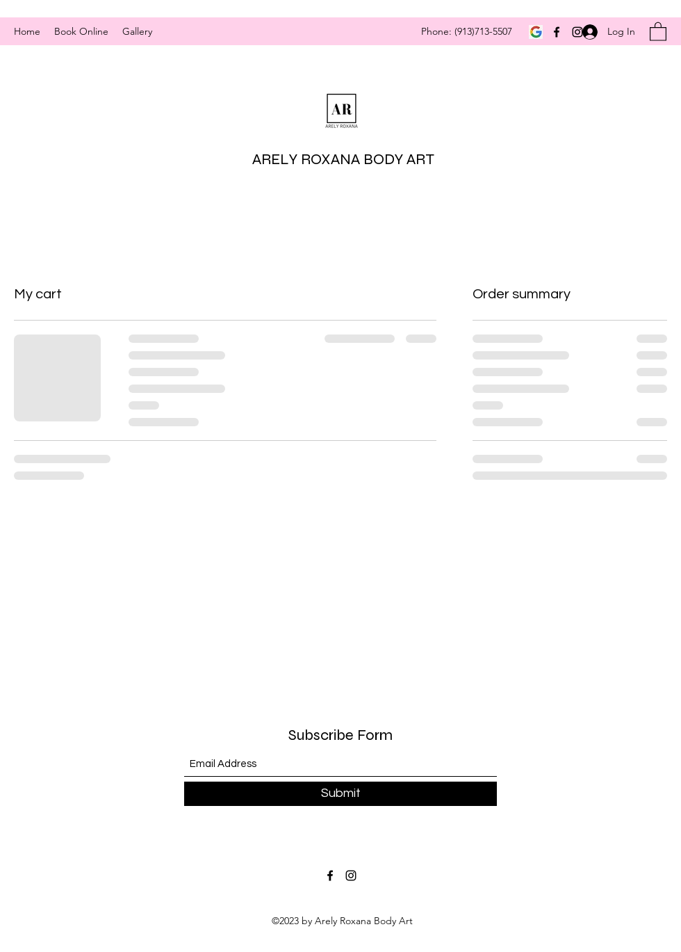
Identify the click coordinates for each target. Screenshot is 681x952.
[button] (658, 31)
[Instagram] (351, 875)
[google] (536, 32)
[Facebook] (557, 32)
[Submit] (340, 794)
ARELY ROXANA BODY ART (343, 159)
